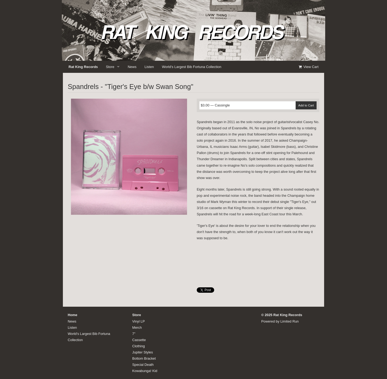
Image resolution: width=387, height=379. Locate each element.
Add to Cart (306, 105)
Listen (149, 67)
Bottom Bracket (144, 358)
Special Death (143, 365)
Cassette (139, 340)
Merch (137, 328)
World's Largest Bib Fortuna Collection (191, 67)
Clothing (138, 346)
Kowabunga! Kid (144, 371)
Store (110, 67)
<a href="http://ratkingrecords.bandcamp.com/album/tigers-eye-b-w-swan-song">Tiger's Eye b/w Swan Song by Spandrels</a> (258, 262)
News (132, 67)
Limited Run (289, 321)
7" (133, 334)
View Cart (308, 67)
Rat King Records (83, 67)
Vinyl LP (138, 321)
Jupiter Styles (142, 352)
